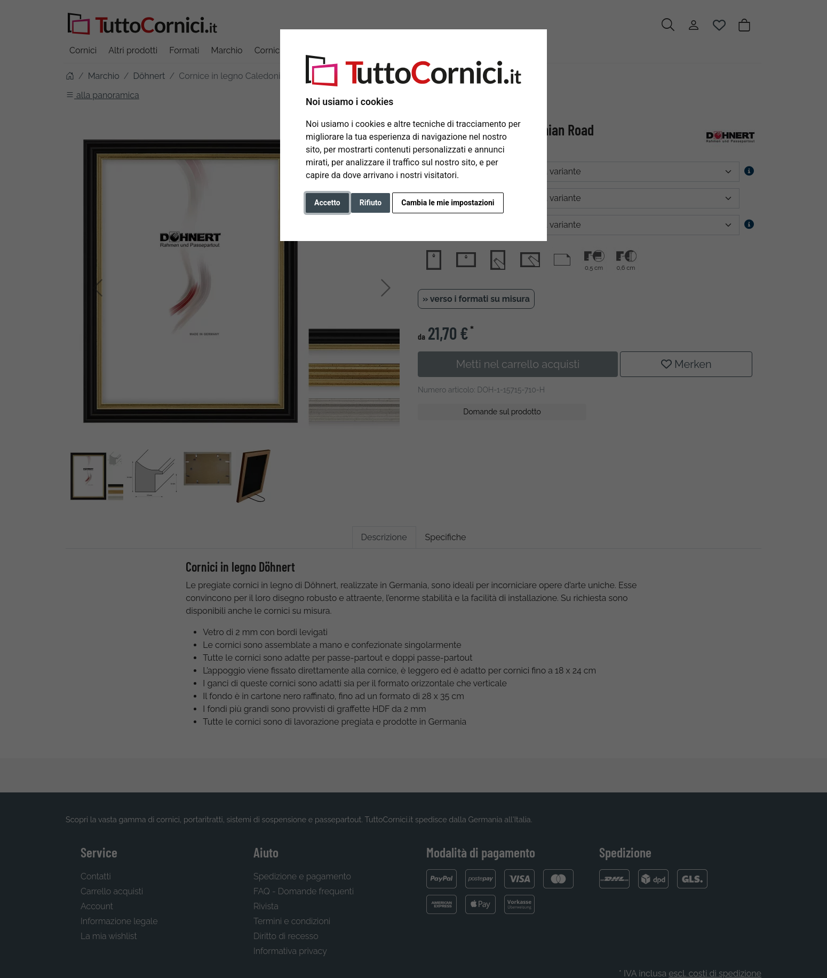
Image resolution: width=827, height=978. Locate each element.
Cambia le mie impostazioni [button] (447, 202)
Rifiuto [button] (371, 202)
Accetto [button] (327, 202)
